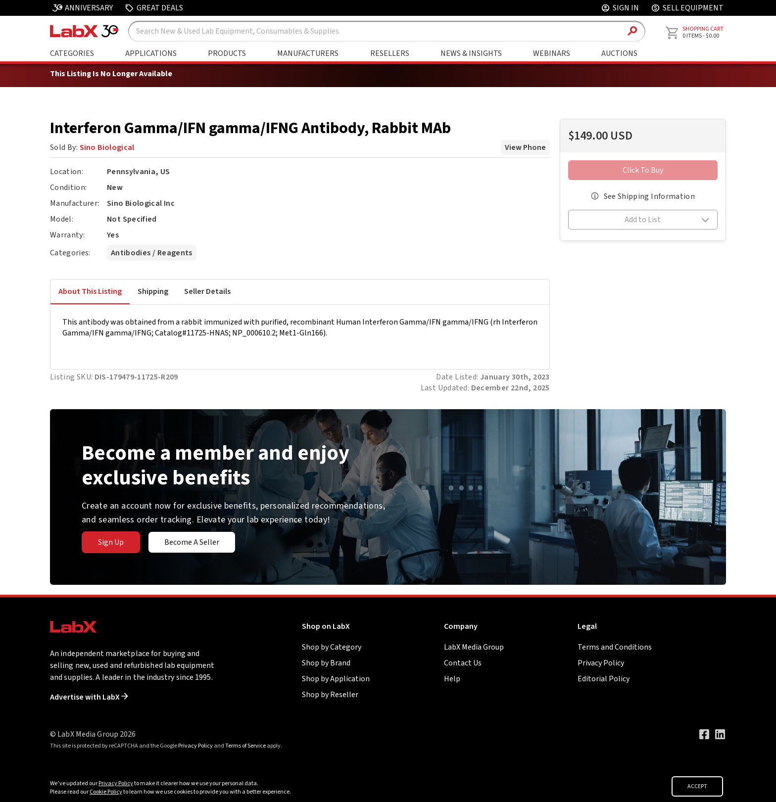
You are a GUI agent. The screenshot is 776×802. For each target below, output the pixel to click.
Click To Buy (643, 170)
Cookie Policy (106, 792)
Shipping (153, 291)
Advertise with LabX (89, 697)
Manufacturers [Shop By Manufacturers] (308, 53)
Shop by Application (336, 678)
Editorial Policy (604, 678)
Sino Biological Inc (141, 203)
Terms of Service (245, 746)
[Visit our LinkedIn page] (720, 734)
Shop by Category (331, 647)
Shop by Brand (326, 663)
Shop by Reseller (330, 694)
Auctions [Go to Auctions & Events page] (619, 53)
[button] (643, 221)
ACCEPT (697, 786)
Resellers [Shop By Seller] (389, 53)
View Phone (525, 147)
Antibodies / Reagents (151, 252)
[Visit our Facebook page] (704, 734)
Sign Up (111, 542)
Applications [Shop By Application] (151, 53)
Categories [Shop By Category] (72, 53)
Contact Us (463, 663)
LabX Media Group (474, 647)
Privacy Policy (601, 663)
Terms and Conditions (615, 647)
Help (452, 678)
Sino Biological (107, 147)
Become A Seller (191, 542)
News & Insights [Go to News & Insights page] (471, 53)
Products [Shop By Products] (227, 53)
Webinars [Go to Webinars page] (551, 53)
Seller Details (207, 291)
